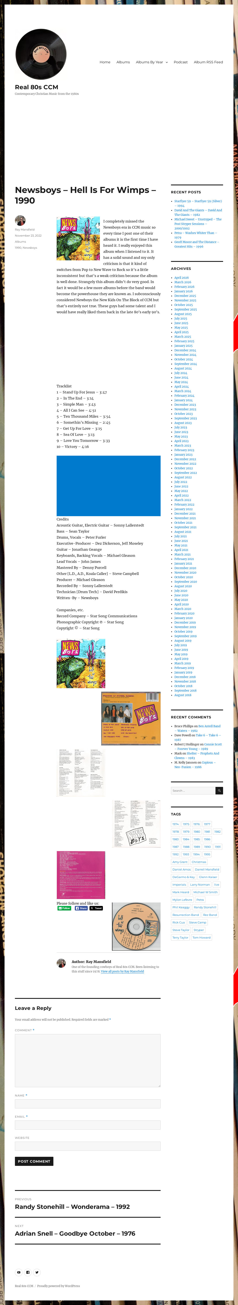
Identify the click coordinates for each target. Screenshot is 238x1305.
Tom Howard (202, 937)
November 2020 (185, 573)
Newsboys (30, 247)
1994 (196, 854)
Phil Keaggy (181, 907)
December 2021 (185, 514)
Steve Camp (197, 922)
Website (22, 1137)
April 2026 (181, 278)
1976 (196, 824)
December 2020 (185, 568)
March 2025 (182, 337)
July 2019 (180, 645)
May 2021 (180, 545)
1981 (207, 831)
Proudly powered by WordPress (58, 1286)
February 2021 (184, 559)
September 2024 (185, 364)
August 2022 (183, 477)
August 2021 (182, 532)
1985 (197, 839)
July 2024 (180, 373)
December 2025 (185, 296)
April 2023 (181, 441)
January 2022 (183, 509)
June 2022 (181, 486)
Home (105, 62)
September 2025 (185, 309)
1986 (207, 839)
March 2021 (182, 554)
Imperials (179, 884)
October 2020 (183, 577)
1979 (186, 831)
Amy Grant (180, 862)
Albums (123, 62)
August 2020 (183, 586)
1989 (197, 846)
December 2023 (185, 405)
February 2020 (184, 613)
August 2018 (182, 695)
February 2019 (184, 668)
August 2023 (183, 423)
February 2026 (184, 287)
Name (21, 1095)
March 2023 (182, 445)
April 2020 (181, 604)
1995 (207, 854)
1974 (176, 824)
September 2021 (185, 527)
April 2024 (181, 386)
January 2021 (183, 563)
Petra (200, 899)
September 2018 (185, 690)
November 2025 (185, 300)
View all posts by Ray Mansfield (122, 971)
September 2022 (185, 473)
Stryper (199, 930)
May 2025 (181, 327)
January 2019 (183, 672)
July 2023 (180, 427)
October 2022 (183, 468)
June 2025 (181, 323)
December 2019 (185, 622)
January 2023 (183, 455)
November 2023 (185, 409)
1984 (186, 839)
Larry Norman (200, 884)
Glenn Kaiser (208, 877)
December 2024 (185, 350)
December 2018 (185, 677)
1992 (176, 854)
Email (21, 1117)
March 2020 (182, 609)
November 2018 (185, 681)
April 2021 (181, 550)
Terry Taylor (180, 937)
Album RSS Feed (208, 62)
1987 (176, 846)
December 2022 (185, 459)
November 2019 (185, 627)
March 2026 (182, 282)
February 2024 (184, 396)
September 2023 (185, 418)
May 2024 (181, 382)
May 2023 (181, 436)
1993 (186, 854)
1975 (186, 824)
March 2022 (182, 500)
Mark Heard (181, 892)
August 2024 (183, 368)
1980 (197, 831)
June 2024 (181, 377)
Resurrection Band (186, 915)
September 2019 (185, 636)
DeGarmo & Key (184, 877)
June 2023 (181, 432)
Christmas (199, 862)
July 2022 (180, 482)
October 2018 (183, 686)
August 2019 (183, 641)
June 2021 (181, 541)
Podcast (181, 62)
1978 (176, 831)
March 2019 (182, 663)
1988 (186, 846)
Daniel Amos (182, 869)
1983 (176, 839)
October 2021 (183, 523)
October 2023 (183, 414)
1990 (18, 247)
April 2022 (181, 495)
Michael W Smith (205, 892)
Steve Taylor (181, 930)
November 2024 (185, 355)
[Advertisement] (119, 152)
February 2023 (184, 450)
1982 (217, 831)
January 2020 (183, 618)
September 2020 (185, 582)
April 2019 (181, 659)
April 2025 (181, 332)
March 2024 (182, 391)
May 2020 (181, 600)
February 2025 (184, 341)
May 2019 (181, 654)
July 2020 (180, 591)
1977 (207, 824)
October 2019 (183, 631)
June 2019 (181, 650)
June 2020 (181, 595)
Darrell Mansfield (207, 869)
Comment (25, 1030)
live (216, 884)
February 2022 (184, 504)
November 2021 (185, 518)
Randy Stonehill (205, 907)
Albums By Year (149, 62)
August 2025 (183, 314)
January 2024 (183, 400)
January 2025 (183, 346)
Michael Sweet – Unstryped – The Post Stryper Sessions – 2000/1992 (198, 224)
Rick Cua (179, 922)
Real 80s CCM (36, 87)
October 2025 (183, 305)
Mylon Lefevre (182, 899)
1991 (218, 846)
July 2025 (180, 318)
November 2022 (185, 464)
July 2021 (180, 536)
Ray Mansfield (25, 229)
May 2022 (181, 491)
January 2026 (183, 291)
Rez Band (210, 915)
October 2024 (183, 359)
